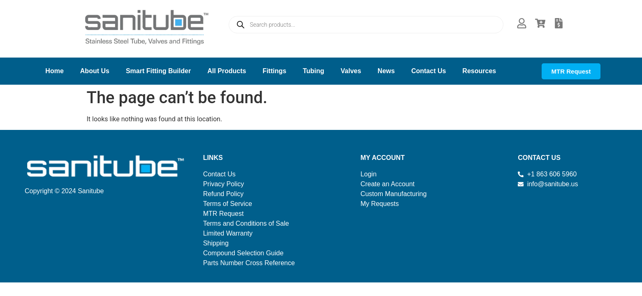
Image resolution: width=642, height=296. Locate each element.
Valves (351, 70)
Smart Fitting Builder (158, 70)
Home (54, 70)
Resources (479, 70)
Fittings (274, 70)
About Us (94, 70)
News (386, 70)
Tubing (313, 70)
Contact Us (428, 70)
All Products (226, 70)
